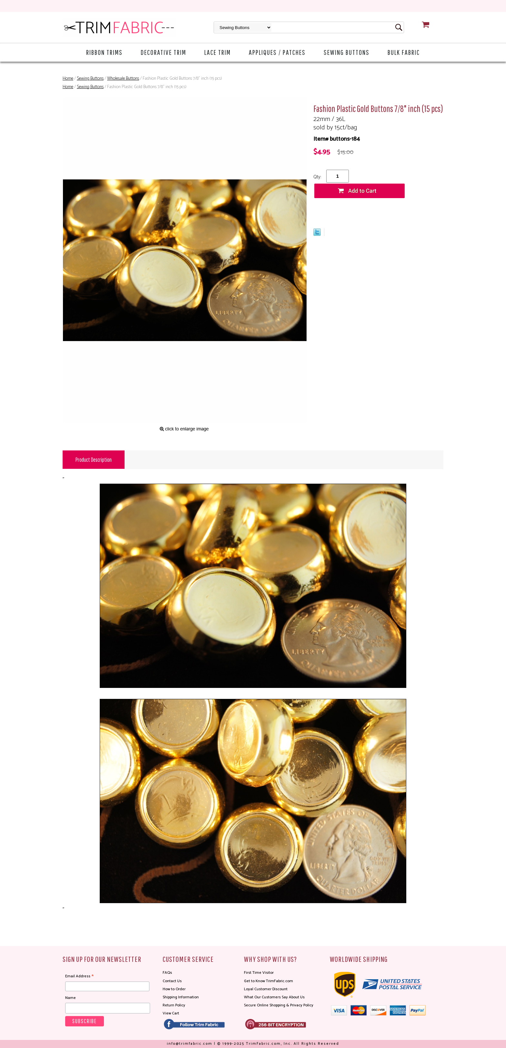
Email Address (79, 976)
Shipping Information (181, 997)
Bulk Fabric (404, 52)
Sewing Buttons (346, 52)
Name (70, 998)
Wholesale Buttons (123, 78)
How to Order (174, 989)
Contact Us (172, 981)
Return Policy (174, 1005)
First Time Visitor (259, 973)
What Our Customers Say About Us (274, 997)
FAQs (167, 973)
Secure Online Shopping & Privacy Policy (278, 1005)
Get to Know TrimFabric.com (268, 981)
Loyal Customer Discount (266, 989)
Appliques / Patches (277, 52)
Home (68, 78)
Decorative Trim (163, 52)
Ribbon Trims (104, 52)
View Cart (171, 1013)
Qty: (317, 177)
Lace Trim (217, 52)
